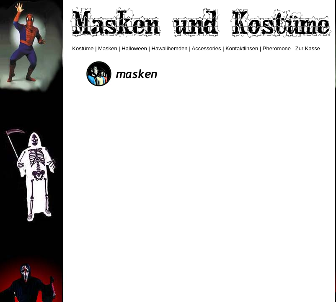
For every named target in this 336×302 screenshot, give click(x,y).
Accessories (206, 48)
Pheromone (277, 48)
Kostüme (82, 48)
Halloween (134, 48)
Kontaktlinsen (241, 48)
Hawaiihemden (170, 48)
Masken (107, 48)
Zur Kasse (307, 48)
